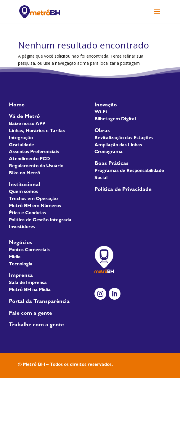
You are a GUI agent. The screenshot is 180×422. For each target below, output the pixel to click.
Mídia (15, 257)
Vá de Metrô (24, 117)
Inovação (105, 105)
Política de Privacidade (123, 190)
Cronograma (108, 152)
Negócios (20, 243)
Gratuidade (21, 145)
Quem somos (23, 192)
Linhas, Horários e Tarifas (37, 131)
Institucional (24, 185)
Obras (102, 131)
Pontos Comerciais (29, 250)
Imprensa (21, 276)
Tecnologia (21, 264)
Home (17, 105)
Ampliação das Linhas (118, 145)
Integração (21, 138)
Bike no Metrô (24, 173)
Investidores (22, 227)
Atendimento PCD (29, 159)
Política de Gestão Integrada (40, 220)
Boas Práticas (111, 164)
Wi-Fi (100, 112)
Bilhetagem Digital (115, 119)
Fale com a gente (30, 313)
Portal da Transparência (39, 302)
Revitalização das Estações (123, 138)
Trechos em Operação (33, 199)
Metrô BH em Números (35, 206)
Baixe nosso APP (27, 124)
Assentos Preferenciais (34, 152)
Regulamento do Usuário (36, 166)
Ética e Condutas (27, 213)
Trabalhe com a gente (36, 325)
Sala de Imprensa (28, 283)
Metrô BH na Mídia (30, 290)
